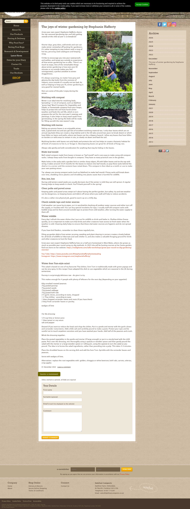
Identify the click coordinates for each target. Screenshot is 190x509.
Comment (47, 411)
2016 (151, 129)
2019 (151, 117)
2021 (151, 108)
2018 (151, 121)
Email (58, 404)
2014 (151, 138)
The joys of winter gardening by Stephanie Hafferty (166, 63)
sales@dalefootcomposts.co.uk (112, 493)
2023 (151, 50)
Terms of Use (27, 501)
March (151, 96)
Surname (50, 397)
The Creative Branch (9, 507)
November (153, 69)
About (10, 488)
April (151, 92)
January (152, 104)
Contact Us (65, 486)
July (150, 80)
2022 (151, 55)
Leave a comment (64, 367)
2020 (151, 112)
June (151, 84)
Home (10, 486)
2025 (151, 42)
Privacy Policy (124, 474)
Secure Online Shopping (38, 488)
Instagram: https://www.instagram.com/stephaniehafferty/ (66, 256)
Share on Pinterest (163, 151)
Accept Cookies (142, 4)
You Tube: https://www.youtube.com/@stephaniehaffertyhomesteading (71, 254)
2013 (151, 142)
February (152, 100)
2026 (151, 38)
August (152, 76)
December (153, 59)
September (153, 73)
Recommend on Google (160, 151)
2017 (151, 125)
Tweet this (167, 151)
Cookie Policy (16, 501)
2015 (151, 133)
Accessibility (37, 501)
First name (47, 390)
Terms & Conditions (36, 491)
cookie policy (60, 8)
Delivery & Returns (36, 486)
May (150, 88)
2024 (151, 46)
